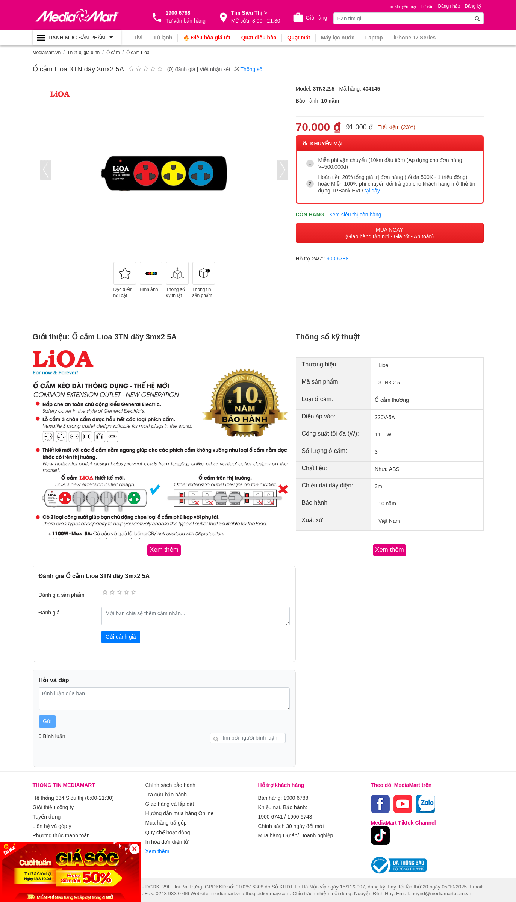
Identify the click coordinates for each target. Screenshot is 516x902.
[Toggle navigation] (77, 37)
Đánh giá (49, 612)
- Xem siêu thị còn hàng (353, 214)
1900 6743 (299, 815)
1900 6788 (336, 258)
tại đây (372, 191)
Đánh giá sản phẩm (62, 595)
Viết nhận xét (215, 69)
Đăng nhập (449, 6)
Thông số (248, 69)
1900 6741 (270, 815)
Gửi (47, 721)
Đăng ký (473, 6)
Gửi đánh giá (121, 636)
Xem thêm (157, 847)
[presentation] (45, 170)
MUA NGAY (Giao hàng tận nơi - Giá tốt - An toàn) (389, 232)
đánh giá (185, 69)
